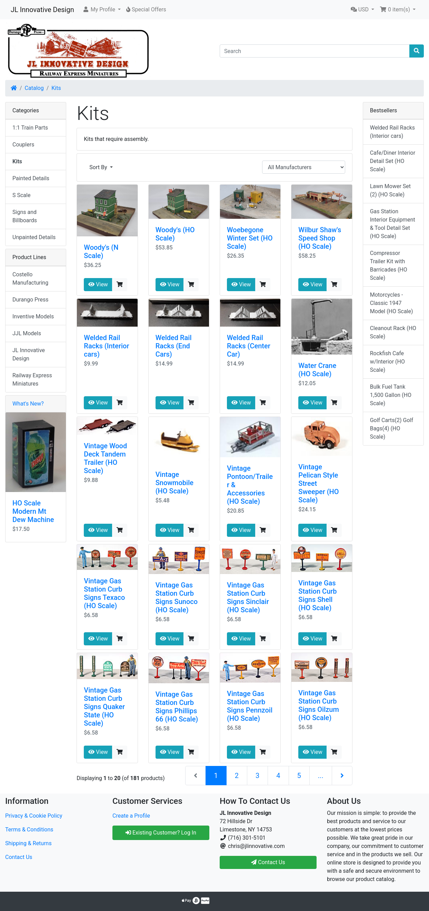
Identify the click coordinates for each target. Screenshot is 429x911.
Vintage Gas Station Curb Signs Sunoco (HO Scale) (177, 597)
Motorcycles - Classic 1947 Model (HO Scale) (391, 303)
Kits (56, 88)
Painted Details (30, 178)
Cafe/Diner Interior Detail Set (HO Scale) (392, 161)
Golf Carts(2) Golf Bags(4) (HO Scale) (391, 428)
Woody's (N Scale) (101, 251)
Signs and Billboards (24, 216)
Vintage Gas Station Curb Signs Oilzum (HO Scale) (318, 705)
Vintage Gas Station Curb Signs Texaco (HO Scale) (104, 593)
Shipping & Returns (28, 843)
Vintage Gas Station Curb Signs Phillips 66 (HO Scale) (177, 706)
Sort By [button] (98, 167)
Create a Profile (131, 815)
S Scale (21, 195)
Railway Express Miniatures (32, 379)
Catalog (34, 88)
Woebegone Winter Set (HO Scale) (250, 238)
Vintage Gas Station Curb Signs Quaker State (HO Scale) (104, 706)
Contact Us (18, 857)
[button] (101, 10)
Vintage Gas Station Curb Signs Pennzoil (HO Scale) (249, 706)
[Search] (315, 51)
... (320, 775)
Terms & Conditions (29, 829)
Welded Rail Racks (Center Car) (248, 346)
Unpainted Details (34, 237)
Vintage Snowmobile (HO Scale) (174, 482)
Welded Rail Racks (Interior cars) (106, 346)
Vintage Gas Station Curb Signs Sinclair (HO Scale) (248, 597)
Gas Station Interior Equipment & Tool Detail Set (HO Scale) (392, 223)
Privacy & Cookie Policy (33, 815)
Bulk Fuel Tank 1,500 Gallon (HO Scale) (390, 395)
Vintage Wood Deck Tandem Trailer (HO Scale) (105, 458)
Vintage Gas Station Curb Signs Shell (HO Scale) (317, 595)
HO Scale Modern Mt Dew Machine (33, 511)
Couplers (23, 144)
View (98, 284)
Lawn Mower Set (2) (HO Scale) (390, 190)
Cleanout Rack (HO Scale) (393, 332)
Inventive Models (33, 316)
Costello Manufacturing (30, 278)
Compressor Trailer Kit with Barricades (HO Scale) (388, 265)
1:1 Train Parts (30, 127)
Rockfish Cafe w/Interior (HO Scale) (387, 361)
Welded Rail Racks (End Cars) (174, 346)
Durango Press (30, 299)
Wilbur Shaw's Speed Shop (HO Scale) (319, 238)
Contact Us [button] (268, 862)
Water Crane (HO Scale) (317, 369)
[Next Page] (342, 775)
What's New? (28, 403)
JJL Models (26, 333)
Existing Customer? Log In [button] (161, 832)
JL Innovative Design (42, 10)
